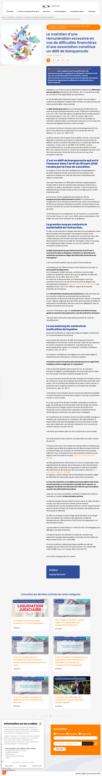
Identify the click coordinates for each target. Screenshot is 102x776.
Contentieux (19, 17)
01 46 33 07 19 (10, 771)
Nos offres (46, 11)
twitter (98, 380)
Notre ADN (10, 11)
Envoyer (59, 749)
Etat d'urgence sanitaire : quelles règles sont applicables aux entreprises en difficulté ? (69, 622)
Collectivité (86, 734)
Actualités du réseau (77, 11)
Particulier (60, 734)
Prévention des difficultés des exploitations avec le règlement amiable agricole (69, 700)
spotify (98, 396)
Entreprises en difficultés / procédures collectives (39, 17)
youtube (98, 388)
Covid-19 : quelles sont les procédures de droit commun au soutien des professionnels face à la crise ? (29, 661)
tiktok (98, 400)
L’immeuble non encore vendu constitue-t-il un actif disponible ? (28, 622)
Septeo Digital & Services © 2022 (88, 774)
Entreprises (11, 17)
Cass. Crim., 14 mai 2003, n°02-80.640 (82, 284)
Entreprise (73, 734)
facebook (98, 376)
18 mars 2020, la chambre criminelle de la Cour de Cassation (70, 70)
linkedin (98, 384)
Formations (91, 11)
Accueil (3, 17)
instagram (98, 392)
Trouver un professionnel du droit (28, 11)
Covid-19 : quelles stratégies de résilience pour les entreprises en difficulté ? (28, 700)
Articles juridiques (60, 11)
